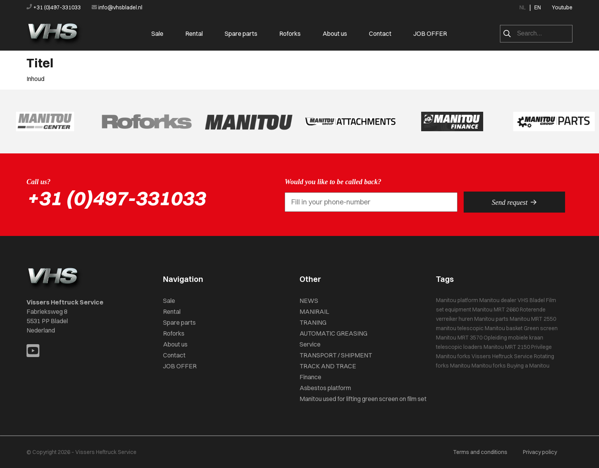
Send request (514, 202)
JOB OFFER (430, 33)
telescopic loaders (459, 346)
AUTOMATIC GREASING (333, 333)
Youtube (562, 7)
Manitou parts (491, 318)
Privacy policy (540, 452)
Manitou (460, 365)
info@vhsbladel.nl (117, 7)
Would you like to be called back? (333, 182)
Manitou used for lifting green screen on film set (363, 399)
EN (537, 7)
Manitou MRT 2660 (495, 309)
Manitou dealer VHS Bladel (512, 300)
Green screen (541, 328)
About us (335, 33)
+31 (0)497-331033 (54, 7)
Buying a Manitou (528, 365)
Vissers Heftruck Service (502, 356)
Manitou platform (457, 300)
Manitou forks (453, 356)
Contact (380, 33)
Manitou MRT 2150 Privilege (518, 346)
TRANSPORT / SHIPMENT (336, 355)
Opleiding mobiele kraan (513, 337)
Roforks (290, 33)
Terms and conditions (480, 452)
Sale (157, 33)
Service (310, 344)
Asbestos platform (325, 388)
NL (522, 7)
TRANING (313, 322)
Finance (310, 377)
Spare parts (241, 33)
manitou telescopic (460, 328)
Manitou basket (504, 328)
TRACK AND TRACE (328, 366)
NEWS (309, 300)
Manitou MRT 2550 (533, 318)
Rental (194, 33)
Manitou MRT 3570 (459, 337)
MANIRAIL (314, 311)
